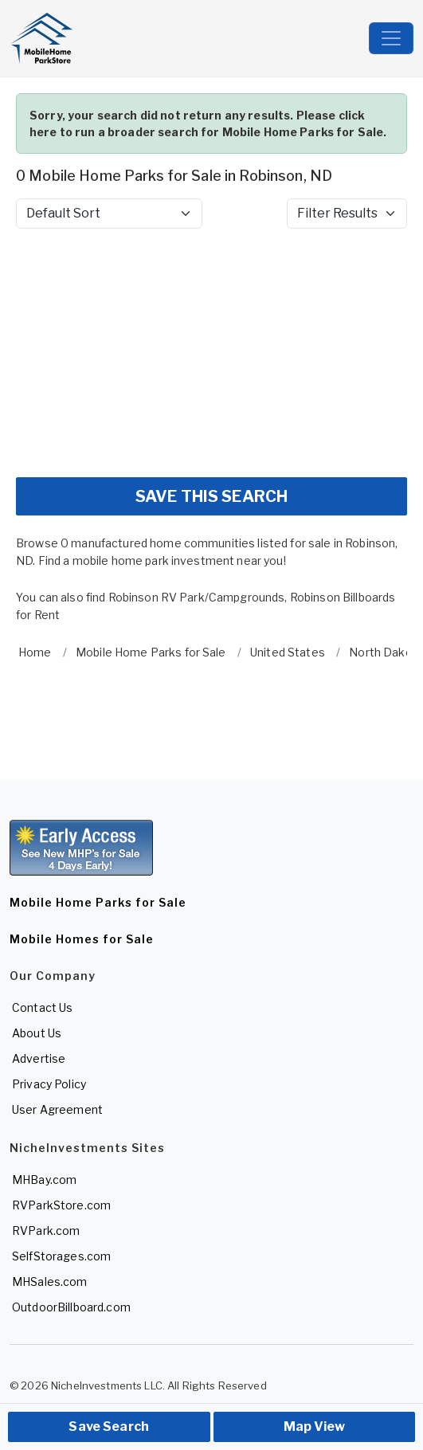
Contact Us (42, 1007)
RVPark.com (46, 1230)
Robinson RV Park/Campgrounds (196, 597)
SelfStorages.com (61, 1256)
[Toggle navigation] (391, 38)
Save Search (109, 1426)
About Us (36, 1033)
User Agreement (57, 1109)
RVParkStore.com (61, 1205)
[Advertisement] (211, 352)
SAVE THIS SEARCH (211, 496)
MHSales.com (50, 1281)
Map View (314, 1426)
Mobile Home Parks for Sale (98, 902)
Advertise (38, 1058)
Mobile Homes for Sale (82, 939)
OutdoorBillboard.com (71, 1307)
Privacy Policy (49, 1084)
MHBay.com (44, 1179)
